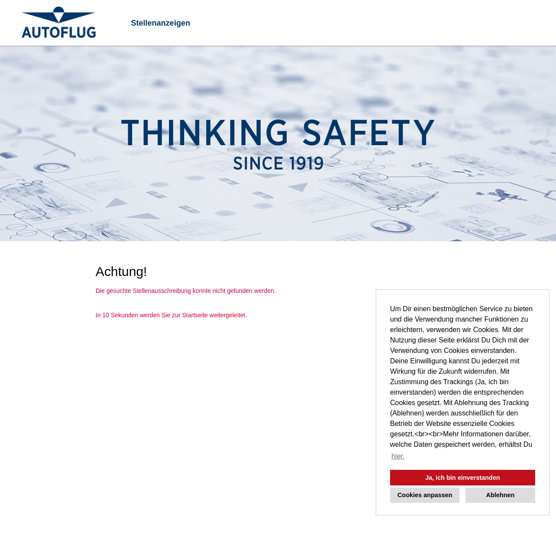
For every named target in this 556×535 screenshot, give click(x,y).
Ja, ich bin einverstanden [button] (462, 477)
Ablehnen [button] (500, 495)
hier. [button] (397, 456)
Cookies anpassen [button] (424, 495)
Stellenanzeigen (160, 23)
